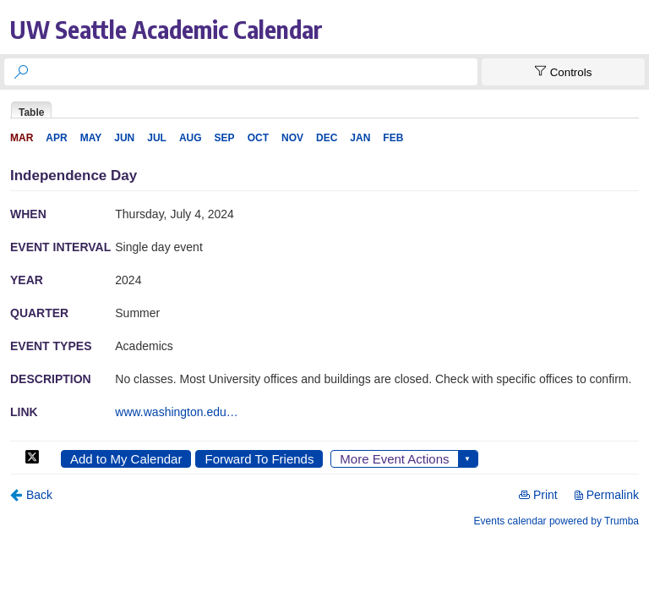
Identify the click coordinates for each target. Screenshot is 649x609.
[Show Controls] (563, 71)
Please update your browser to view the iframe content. (324, 109)
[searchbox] (256, 72)
